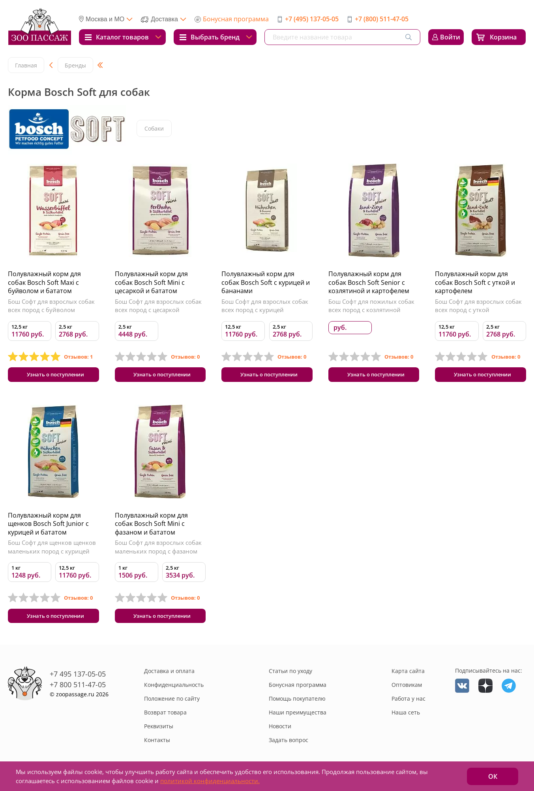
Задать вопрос (288, 744)
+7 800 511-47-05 (78, 688)
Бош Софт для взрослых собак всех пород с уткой (478, 305)
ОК (492, 776)
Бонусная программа (236, 19)
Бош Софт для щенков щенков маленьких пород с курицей (52, 549)
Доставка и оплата (169, 675)
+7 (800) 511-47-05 (381, 19)
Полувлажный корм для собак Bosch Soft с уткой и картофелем (475, 282)
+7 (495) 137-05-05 (312, 19)
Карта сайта (408, 675)
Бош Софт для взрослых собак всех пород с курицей (264, 305)
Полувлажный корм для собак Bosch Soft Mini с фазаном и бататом (151, 526)
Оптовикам (407, 689)
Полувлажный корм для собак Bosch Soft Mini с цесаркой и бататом (151, 282)
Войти (450, 37)
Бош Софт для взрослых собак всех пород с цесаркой (158, 305)
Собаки (154, 129)
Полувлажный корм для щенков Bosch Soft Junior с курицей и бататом (48, 526)
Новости (280, 730)
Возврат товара (165, 716)
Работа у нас (408, 703)
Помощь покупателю (297, 703)
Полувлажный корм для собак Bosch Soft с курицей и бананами (265, 282)
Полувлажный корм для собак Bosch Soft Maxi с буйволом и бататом (44, 282)
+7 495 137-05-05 (78, 678)
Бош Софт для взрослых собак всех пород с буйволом (51, 305)
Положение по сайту (172, 703)
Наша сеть (406, 716)
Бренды (75, 65)
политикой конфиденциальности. (210, 781)
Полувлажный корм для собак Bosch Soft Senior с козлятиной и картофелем (368, 282)
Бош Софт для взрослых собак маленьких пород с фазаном (158, 549)
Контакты (157, 744)
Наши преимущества (297, 716)
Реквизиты (158, 730)
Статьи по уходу (290, 675)
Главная (26, 65)
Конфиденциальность (174, 689)
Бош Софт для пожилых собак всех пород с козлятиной (371, 305)
